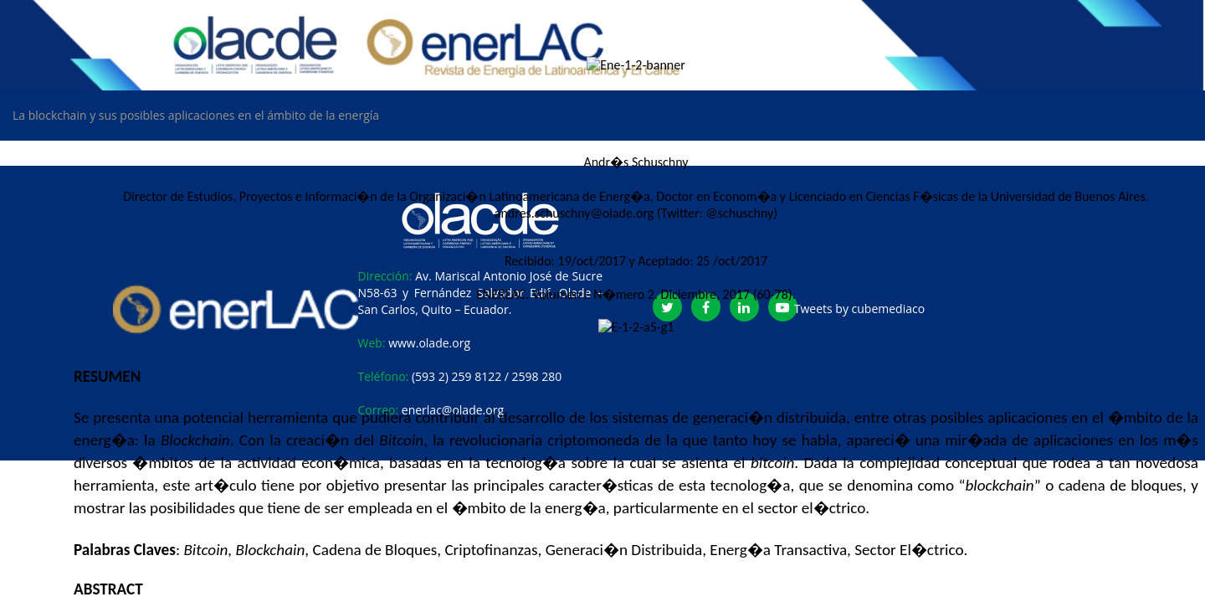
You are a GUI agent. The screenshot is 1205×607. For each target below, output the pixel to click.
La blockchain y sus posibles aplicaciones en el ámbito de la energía (196, 115)
